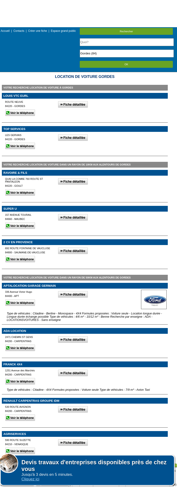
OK (126, 64)
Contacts (18, 31)
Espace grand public (63, 31)
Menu (88, 3)
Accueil (5, 31)
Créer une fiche (37, 31)
